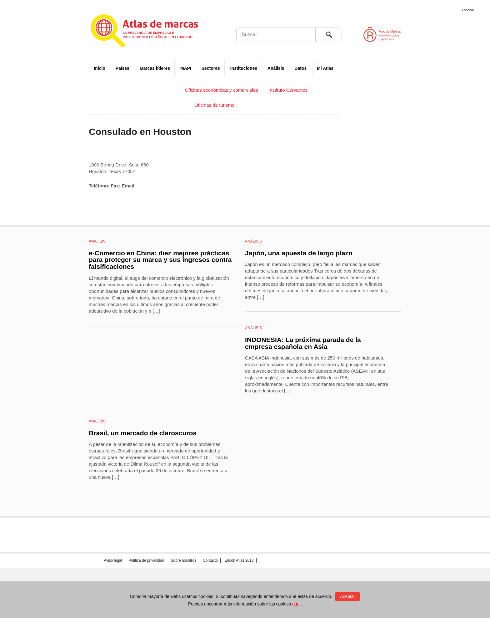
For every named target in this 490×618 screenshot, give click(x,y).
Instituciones (243, 68)
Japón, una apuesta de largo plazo (298, 253)
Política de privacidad (146, 560)
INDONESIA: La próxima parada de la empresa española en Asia (303, 343)
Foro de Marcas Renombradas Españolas (463, 34)
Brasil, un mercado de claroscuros (143, 433)
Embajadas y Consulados (147, 90)
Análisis (276, 68)
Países (122, 68)
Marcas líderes (155, 68)
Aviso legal (113, 560)
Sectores (211, 68)
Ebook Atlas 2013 (238, 560)
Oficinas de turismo (214, 105)
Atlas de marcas (152, 32)
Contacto (210, 560)
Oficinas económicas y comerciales (221, 90)
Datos (300, 68)
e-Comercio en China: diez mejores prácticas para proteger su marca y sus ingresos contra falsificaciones (160, 259)
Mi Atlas (325, 68)
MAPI (185, 68)
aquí (296, 603)
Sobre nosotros (183, 560)
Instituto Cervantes (288, 90)
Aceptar (347, 596)
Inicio (99, 68)
